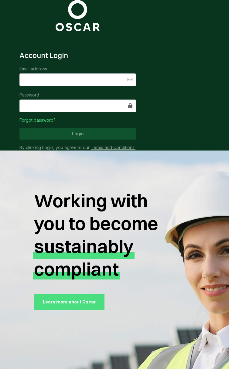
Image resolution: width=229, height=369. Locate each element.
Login (78, 133)
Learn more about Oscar (69, 301)
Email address (33, 68)
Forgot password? (37, 120)
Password (29, 94)
